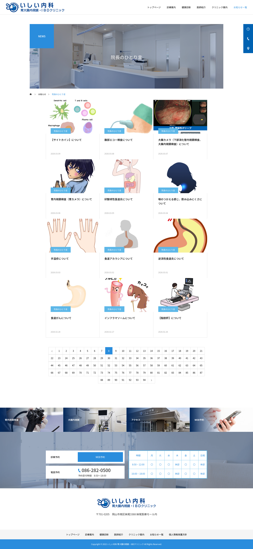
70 (80, 372)
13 (144, 350)
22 (52, 358)
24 (66, 358)
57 (144, 365)
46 (66, 365)
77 (130, 372)
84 (180, 372)
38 (165, 358)
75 (116, 372)
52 (109, 365)
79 (144, 372)
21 (201, 350)
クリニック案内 (220, 7)
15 (158, 350)
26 (80, 358)
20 (194, 350)
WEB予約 (100, 457)
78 (137, 372)
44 (52, 365)
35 (144, 358)
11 (130, 350)
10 (123, 350)
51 (102, 365)
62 (180, 365)
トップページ (154, 7)
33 (130, 358)
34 (137, 358)
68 (66, 372)
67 (59, 372)
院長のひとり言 (60, 131)
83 (173, 372)
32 (123, 358)
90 (116, 379)
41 (187, 358)
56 (137, 365)
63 (187, 365)
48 (80, 365)
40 (180, 358)
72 (94, 372)
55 (130, 365)
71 (87, 372)
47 (73, 365)
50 (94, 365)
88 (102, 379)
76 (123, 372)
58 (151, 365)
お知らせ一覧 (240, 7)
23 (59, 358)
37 (158, 358)
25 (73, 358)
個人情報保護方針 (178, 534)
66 (52, 372)
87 (201, 372)
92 (130, 379)
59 (158, 365)
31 (116, 358)
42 (194, 358)
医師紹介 (201, 7)
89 (109, 379)
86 (194, 372)
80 (151, 372)
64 (194, 365)
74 (109, 372)
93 (137, 379)
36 (151, 358)
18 (180, 350)
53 (116, 365)
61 (173, 365)
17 (173, 350)
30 (109, 358)
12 (137, 350)
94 (144, 379)
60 (165, 365)
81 (158, 372)
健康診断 (186, 7)
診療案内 (171, 7)
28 (94, 358)
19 (187, 350)
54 (123, 365)
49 (87, 365)
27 (87, 358)
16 (165, 350)
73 (102, 372)
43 (201, 358)
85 (187, 372)
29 (102, 358)
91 (123, 379)
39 (173, 358)
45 (59, 365)
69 (73, 372)
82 (165, 372)
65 (201, 365)
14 (151, 350)
